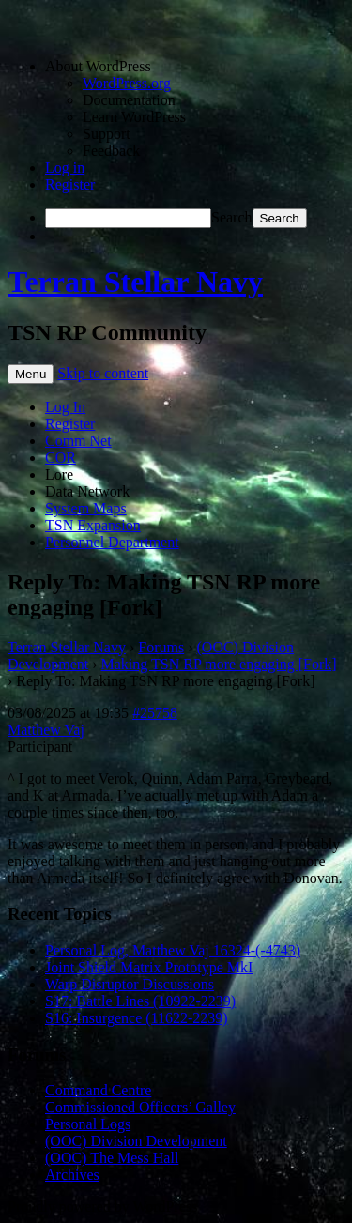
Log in (64, 168)
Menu (30, 374)
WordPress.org (127, 83)
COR (60, 458)
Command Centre (98, 1090)
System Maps (86, 508)
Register (70, 184)
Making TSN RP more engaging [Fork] (219, 664)
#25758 (154, 713)
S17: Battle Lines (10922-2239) (140, 1001)
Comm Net (78, 441)
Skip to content (102, 373)
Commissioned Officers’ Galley (140, 1107)
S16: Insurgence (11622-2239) (136, 1018)
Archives (72, 1175)
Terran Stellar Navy (135, 281)
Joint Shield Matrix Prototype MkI (149, 967)
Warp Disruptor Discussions (129, 984)
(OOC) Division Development (136, 1141)
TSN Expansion (93, 525)
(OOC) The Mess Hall (111, 1158)
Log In (65, 407)
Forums (161, 647)
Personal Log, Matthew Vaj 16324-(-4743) (172, 950)
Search (232, 217)
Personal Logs (87, 1124)
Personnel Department (112, 542)
